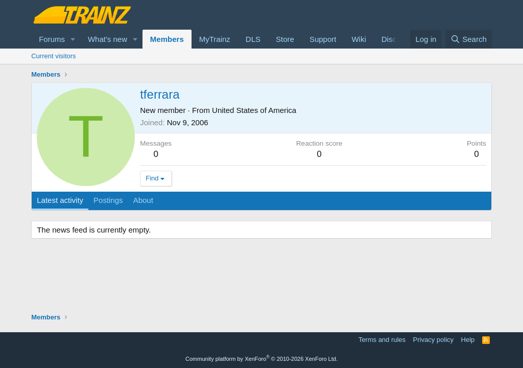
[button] (73, 39)
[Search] (468, 39)
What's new (107, 39)
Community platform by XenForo (261, 359)
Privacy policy (433, 339)
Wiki (358, 39)
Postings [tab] (108, 200)
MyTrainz (214, 39)
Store (285, 39)
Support (323, 39)
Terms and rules (382, 339)
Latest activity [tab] (60, 200)
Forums (52, 39)
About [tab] (143, 200)
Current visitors (53, 56)
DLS (253, 39)
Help (468, 339)
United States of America (254, 110)
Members (167, 39)
